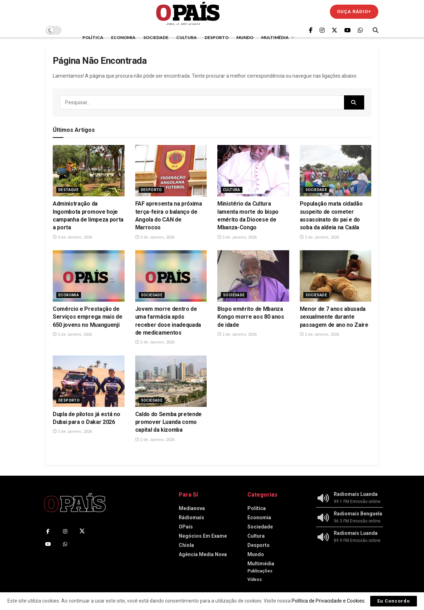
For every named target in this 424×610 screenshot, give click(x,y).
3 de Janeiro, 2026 (72, 237)
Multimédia (275, 37)
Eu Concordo (393, 601)
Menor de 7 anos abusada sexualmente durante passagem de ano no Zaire (334, 317)
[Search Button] (375, 30)
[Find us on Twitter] (334, 30)
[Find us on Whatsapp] (360, 30)
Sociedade (155, 37)
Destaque (68, 190)
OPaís (186, 527)
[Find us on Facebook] (311, 30)
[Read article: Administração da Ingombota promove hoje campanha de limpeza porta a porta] (89, 170)
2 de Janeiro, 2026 (319, 237)
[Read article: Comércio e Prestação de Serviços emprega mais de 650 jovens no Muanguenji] (89, 276)
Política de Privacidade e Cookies (328, 601)
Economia (123, 37)
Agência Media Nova (203, 554)
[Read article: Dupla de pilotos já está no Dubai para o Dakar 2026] (89, 381)
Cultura (186, 37)
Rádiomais (191, 517)
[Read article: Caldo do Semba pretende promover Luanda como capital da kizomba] (171, 381)
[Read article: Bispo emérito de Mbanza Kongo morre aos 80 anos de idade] (253, 276)
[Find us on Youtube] (347, 30)
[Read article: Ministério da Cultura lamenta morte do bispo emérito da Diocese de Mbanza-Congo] (253, 170)
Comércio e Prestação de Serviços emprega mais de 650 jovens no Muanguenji (87, 317)
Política (92, 37)
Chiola (186, 545)
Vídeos (254, 579)
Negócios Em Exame (203, 536)
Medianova (192, 508)
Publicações (260, 571)
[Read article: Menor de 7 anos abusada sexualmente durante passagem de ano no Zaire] (336, 276)
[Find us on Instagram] (322, 30)
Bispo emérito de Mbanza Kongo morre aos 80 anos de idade (250, 317)
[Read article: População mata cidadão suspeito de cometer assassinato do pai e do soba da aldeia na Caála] (336, 170)
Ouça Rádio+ (354, 11)
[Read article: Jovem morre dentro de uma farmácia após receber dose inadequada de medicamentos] (171, 276)
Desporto (217, 37)
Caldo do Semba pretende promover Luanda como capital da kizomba (168, 422)
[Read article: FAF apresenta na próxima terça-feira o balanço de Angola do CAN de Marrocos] (171, 170)
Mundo (244, 37)
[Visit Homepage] (188, 11)
